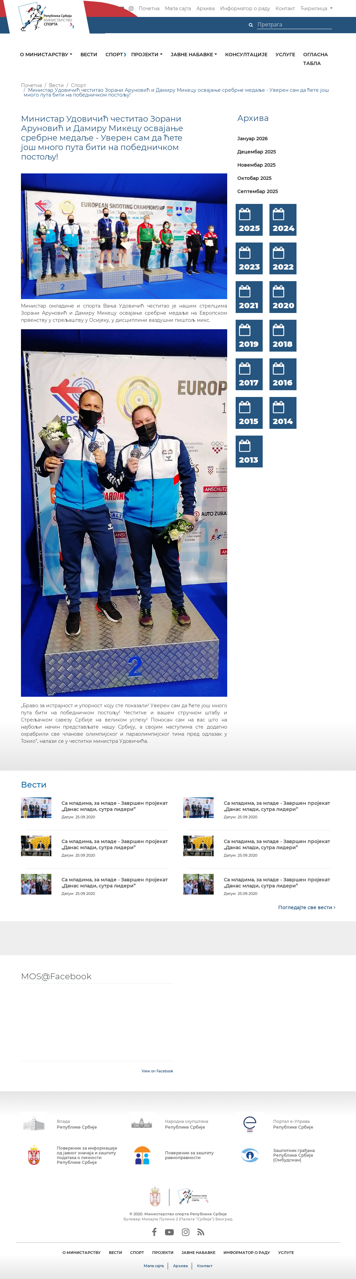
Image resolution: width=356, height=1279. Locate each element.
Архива (205, 8)
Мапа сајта (178, 8)
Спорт (114, 54)
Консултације (246, 54)
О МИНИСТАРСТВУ (82, 1252)
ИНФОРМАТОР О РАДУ (246, 1252)
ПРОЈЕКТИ (162, 1252)
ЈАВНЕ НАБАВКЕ (198, 1252)
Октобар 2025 (254, 178)
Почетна (149, 8)
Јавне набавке (192, 54)
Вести (88, 54)
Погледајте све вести (306, 907)
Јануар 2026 (252, 138)
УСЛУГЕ (286, 1252)
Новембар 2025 (256, 165)
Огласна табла (315, 58)
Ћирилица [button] (315, 8)
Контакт (285, 8)
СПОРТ (137, 1252)
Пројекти (145, 54)
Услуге (285, 54)
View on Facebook (157, 1071)
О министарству (45, 54)
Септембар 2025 (257, 191)
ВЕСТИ (115, 1252)
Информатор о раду (245, 8)
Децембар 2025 (256, 152)
